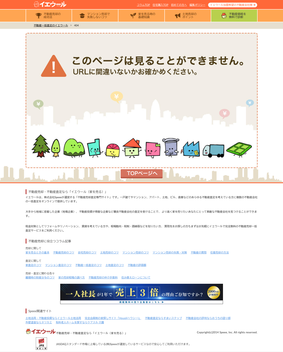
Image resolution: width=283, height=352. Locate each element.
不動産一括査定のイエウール (51, 25)
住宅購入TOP (160, 5)
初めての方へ (179, 5)
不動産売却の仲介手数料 (103, 277)
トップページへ (142, 173)
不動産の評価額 (137, 265)
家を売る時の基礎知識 (146, 15)
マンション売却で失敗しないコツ (98, 15)
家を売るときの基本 (37, 252)
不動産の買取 (199, 252)
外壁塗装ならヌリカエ (39, 322)
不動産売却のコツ (63, 252)
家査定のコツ (34, 265)
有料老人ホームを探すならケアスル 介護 (80, 322)
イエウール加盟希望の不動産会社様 (231, 5)
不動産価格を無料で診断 (237, 15)
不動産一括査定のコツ (88, 265)
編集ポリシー (197, 5)
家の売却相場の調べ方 (71, 277)
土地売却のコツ (109, 252)
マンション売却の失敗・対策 (170, 252)
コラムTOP (143, 5)
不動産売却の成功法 (52, 15)
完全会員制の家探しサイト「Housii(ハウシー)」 (113, 318)
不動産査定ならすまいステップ (163, 318)
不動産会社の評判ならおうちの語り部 (208, 318)
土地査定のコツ (114, 265)
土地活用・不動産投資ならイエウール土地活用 (53, 318)
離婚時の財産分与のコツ (40, 277)
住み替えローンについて (135, 277)
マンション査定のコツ (58, 265)
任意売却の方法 (219, 252)
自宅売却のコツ (87, 252)
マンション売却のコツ (135, 252)
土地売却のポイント (189, 15)
